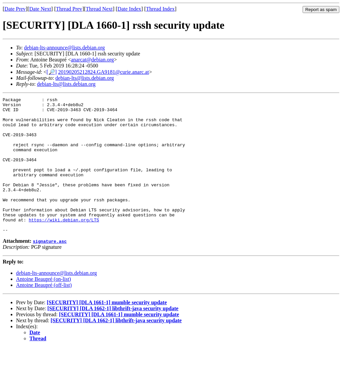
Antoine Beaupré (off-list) (44, 312)
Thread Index (160, 9)
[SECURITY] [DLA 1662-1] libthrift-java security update (112, 335)
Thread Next (99, 9)
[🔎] (51, 72)
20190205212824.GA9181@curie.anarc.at (103, 72)
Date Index (129, 9)
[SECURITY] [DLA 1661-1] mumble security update (107, 329)
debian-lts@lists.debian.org (84, 78)
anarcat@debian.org (92, 59)
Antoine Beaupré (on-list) (43, 306)
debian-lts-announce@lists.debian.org (64, 47)
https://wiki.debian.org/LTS (64, 245)
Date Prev (15, 9)
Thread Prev (69, 9)
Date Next (40, 9)
